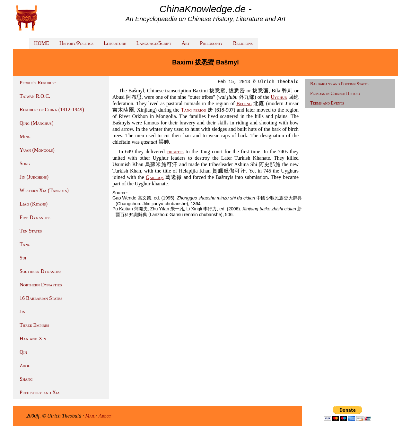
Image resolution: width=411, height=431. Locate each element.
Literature (115, 43)
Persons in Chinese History (335, 93)
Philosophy (211, 43)
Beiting (243, 103)
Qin (23, 352)
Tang (25, 244)
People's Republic (38, 82)
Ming (25, 136)
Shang (26, 379)
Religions (243, 43)
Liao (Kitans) (34, 204)
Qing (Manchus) (36, 123)
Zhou (25, 365)
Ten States (31, 230)
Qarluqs (155, 177)
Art (185, 43)
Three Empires (34, 325)
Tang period (193, 110)
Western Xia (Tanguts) (44, 190)
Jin (22, 311)
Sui (23, 257)
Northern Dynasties (41, 284)
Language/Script (153, 43)
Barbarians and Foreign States (339, 83)
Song (25, 163)
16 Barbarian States (41, 298)
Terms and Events (327, 103)
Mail (90, 415)
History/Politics (76, 43)
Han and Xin (33, 338)
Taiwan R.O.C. (35, 96)
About (105, 415)
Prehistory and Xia (40, 392)
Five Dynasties (35, 217)
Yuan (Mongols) (37, 150)
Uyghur (279, 97)
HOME (41, 43)
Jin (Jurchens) (34, 177)
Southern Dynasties (40, 271)
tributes (175, 151)
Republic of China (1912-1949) (52, 109)
